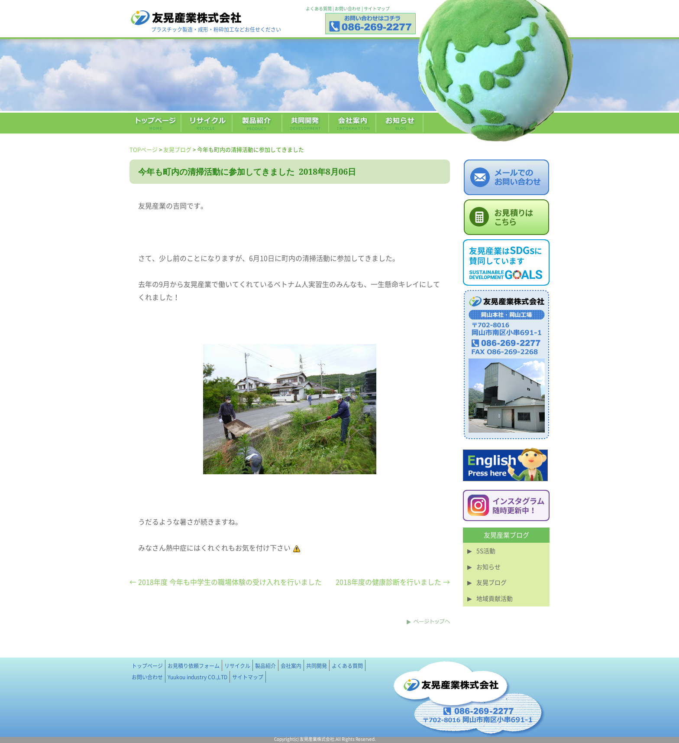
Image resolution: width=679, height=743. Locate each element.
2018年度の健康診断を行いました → (393, 582)
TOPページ (143, 149)
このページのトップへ (428, 622)
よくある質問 (319, 8)
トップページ (147, 666)
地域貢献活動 (494, 598)
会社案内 (291, 666)
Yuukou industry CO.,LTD (197, 677)
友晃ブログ (177, 149)
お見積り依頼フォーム (194, 666)
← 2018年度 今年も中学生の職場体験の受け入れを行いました (225, 582)
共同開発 (316, 666)
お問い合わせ (348, 8)
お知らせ (488, 566)
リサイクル (237, 666)
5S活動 (485, 550)
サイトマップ (377, 8)
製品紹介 (265, 666)
